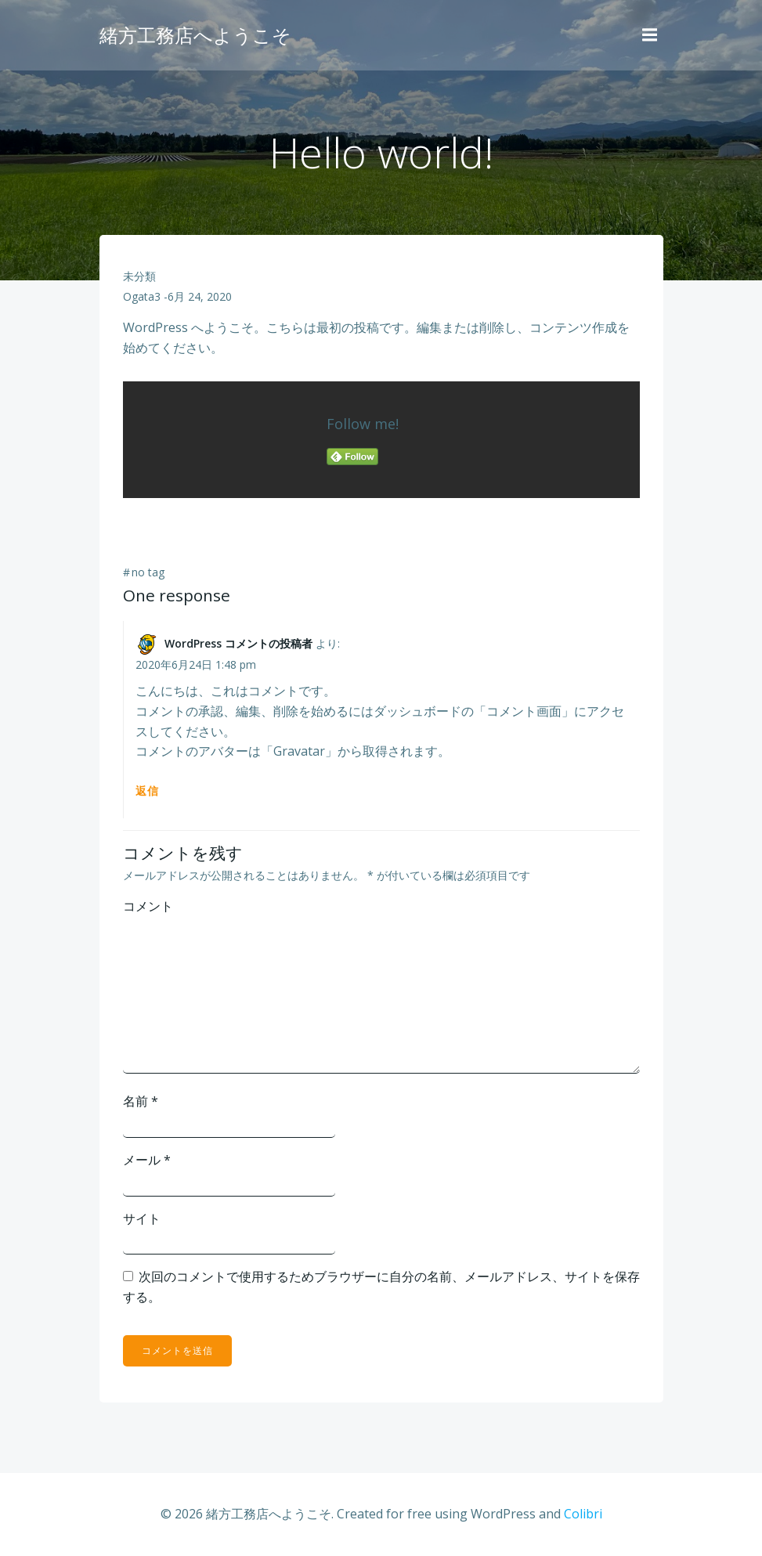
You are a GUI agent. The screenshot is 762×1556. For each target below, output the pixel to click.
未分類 (139, 276)
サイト (142, 1218)
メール (147, 1159)
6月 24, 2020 (200, 296)
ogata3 (142, 296)
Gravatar (299, 751)
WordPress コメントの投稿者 (238, 643)
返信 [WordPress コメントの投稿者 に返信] (147, 790)
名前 (140, 1101)
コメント (148, 906)
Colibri (583, 1513)
